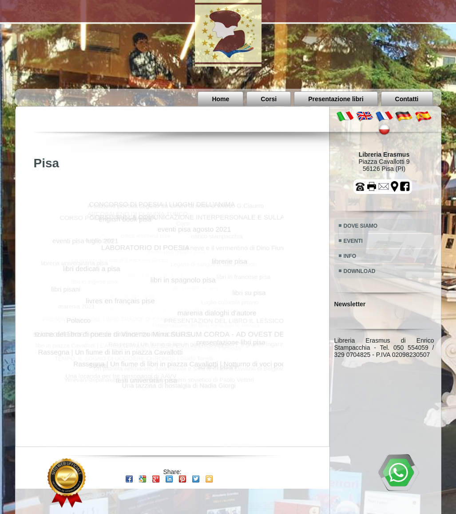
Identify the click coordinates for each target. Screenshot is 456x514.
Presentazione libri (335, 99)
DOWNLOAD (360, 271)
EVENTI (353, 241)
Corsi (269, 99)
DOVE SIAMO (361, 226)
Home (220, 99)
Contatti (407, 99)
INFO (350, 256)
